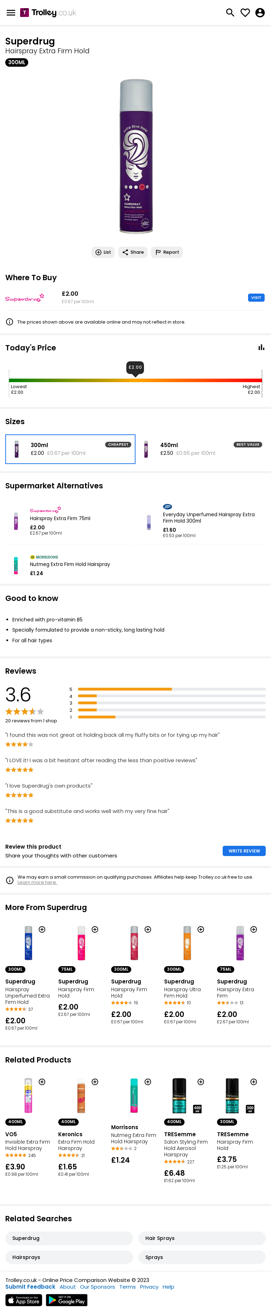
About (68, 1286)
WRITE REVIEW (244, 851)
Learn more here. (37, 882)
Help (168, 1286)
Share (133, 252)
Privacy (149, 1286)
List (103, 252)
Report (167, 252)
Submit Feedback (30, 1286)
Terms (127, 1286)
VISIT (256, 297)
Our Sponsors (97, 1286)
